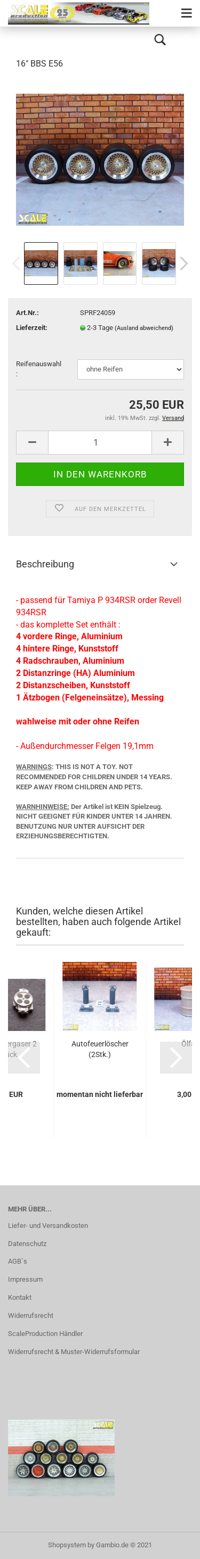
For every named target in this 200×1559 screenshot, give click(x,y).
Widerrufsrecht (30, 1315)
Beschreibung (45, 564)
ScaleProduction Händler (45, 1334)
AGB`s (17, 1261)
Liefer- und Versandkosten (48, 1226)
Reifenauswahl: (38, 369)
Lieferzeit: (31, 328)
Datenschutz (27, 1244)
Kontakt (19, 1297)
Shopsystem (67, 1545)
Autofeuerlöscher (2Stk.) (100, 1049)
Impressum (25, 1279)
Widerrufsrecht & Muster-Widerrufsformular (74, 1352)
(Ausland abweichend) (144, 328)
